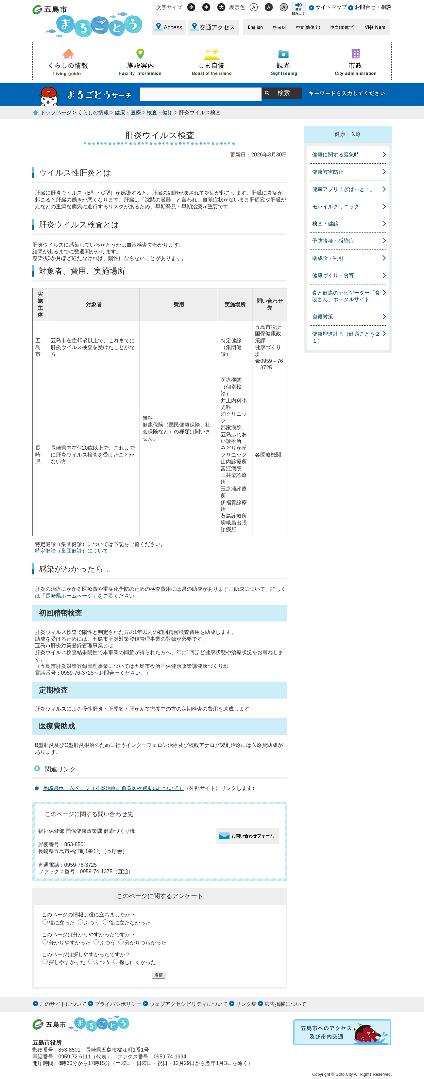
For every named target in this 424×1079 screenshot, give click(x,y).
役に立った (62, 923)
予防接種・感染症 (333, 241)
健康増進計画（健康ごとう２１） (346, 337)
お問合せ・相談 (373, 7)
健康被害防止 (328, 172)
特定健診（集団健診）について (71, 551)
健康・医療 (128, 112)
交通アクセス (217, 27)
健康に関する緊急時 (335, 154)
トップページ (56, 112)
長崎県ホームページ (69, 596)
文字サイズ (169, 7)
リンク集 (246, 1004)
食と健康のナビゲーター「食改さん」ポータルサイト (346, 296)
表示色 (237, 7)
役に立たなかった (130, 923)
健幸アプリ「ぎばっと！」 (343, 189)
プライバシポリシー (118, 1004)
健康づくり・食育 (333, 275)
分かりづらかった (145, 942)
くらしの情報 (93, 112)
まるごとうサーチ (86, 94)
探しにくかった (137, 962)
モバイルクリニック (335, 206)
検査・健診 (160, 112)
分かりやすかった (70, 942)
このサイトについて (63, 1004)
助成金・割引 (328, 258)
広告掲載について (285, 1004)
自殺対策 (322, 316)
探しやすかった (67, 962)
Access (173, 27)
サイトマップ (331, 7)
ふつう (92, 923)
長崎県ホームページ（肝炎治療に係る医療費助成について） (113, 788)
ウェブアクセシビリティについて (188, 1004)
